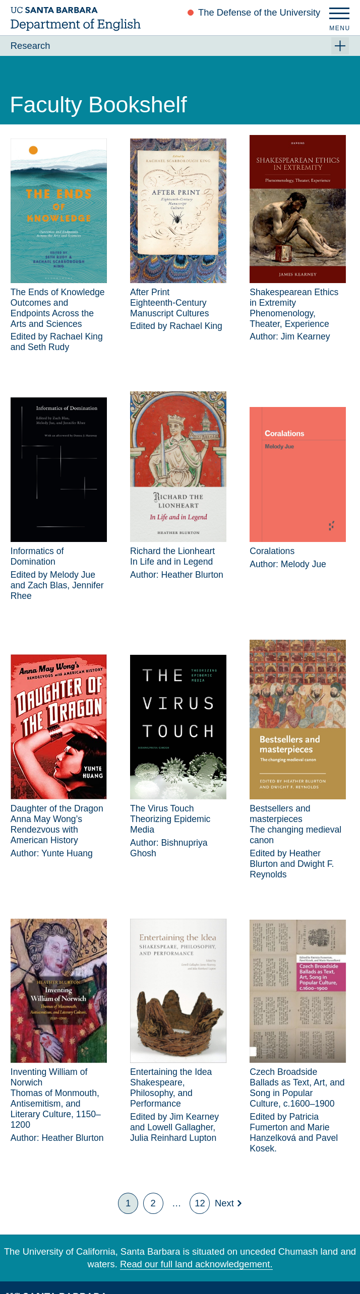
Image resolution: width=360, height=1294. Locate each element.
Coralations (272, 551)
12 (200, 1203)
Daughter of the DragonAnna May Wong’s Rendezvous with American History (57, 824)
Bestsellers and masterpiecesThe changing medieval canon (295, 824)
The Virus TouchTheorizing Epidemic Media (170, 819)
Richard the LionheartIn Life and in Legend (172, 556)
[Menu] (339, 16)
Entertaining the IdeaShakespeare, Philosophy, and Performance (171, 1088)
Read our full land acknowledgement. (196, 1264)
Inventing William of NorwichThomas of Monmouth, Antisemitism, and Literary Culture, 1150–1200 (56, 1098)
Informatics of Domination (37, 556)
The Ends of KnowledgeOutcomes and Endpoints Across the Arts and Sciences (58, 308)
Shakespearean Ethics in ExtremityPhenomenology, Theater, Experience (294, 308)
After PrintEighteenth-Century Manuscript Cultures (169, 302)
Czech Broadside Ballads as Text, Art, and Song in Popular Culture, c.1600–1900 (297, 1088)
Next (224, 1203)
